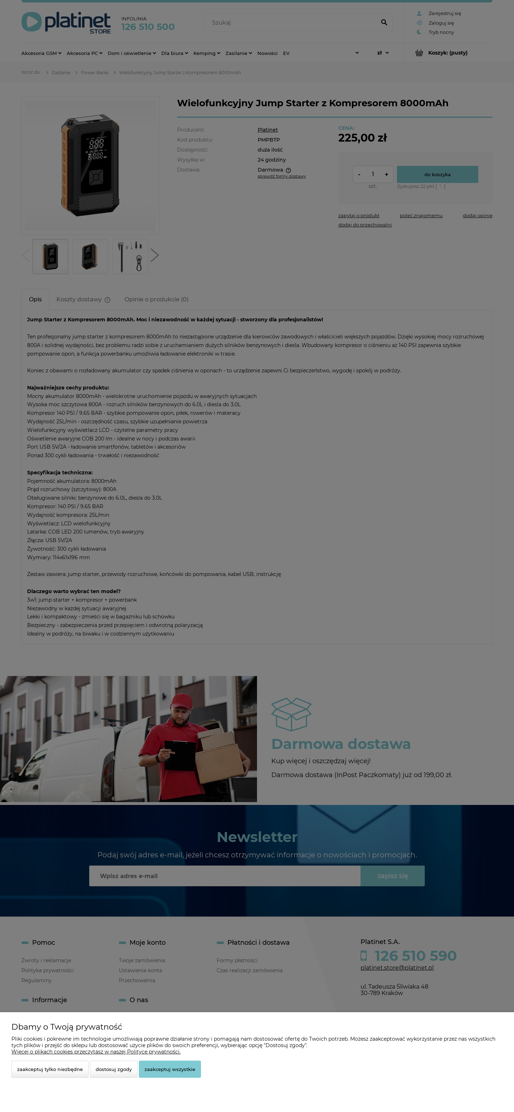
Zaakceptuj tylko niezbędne (50, 1069)
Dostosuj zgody (114, 1069)
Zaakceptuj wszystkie (170, 1069)
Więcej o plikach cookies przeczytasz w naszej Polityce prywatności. (96, 1052)
